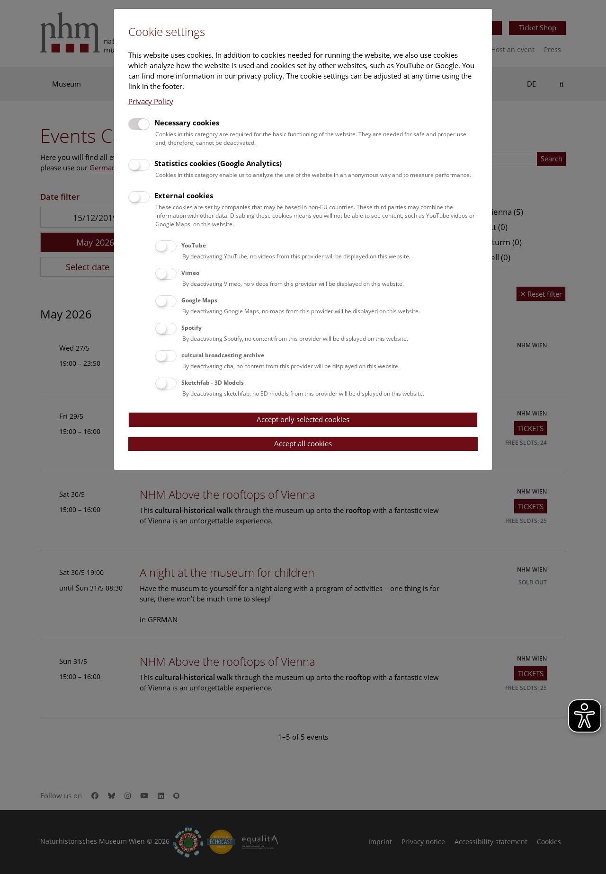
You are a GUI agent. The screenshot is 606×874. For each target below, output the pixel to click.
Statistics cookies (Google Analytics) (218, 163)
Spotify (191, 328)
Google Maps (199, 300)
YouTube (193, 245)
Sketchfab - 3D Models (212, 383)
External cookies (183, 195)
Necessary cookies (186, 122)
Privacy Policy (150, 101)
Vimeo (190, 273)
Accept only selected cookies (303, 419)
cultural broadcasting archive (222, 355)
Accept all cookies (303, 443)
